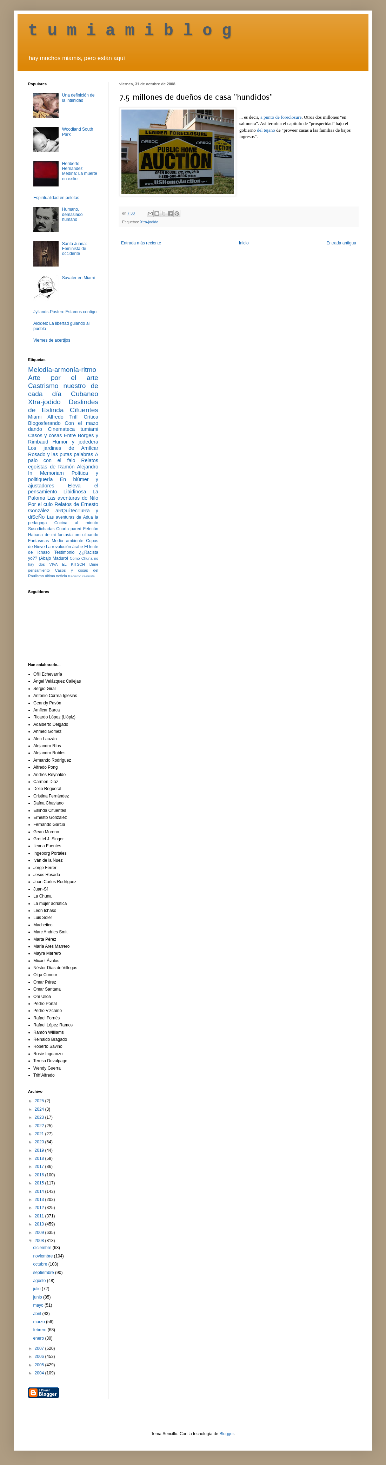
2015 (40, 1183)
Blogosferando (44, 423)
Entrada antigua (341, 243)
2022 (40, 1125)
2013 (40, 1199)
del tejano (266, 130)
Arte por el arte (63, 377)
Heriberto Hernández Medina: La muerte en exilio (79, 171)
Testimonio (64, 552)
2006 (40, 1356)
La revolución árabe (64, 546)
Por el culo (40, 504)
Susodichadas (41, 528)
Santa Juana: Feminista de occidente (74, 248)
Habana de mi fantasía (50, 534)
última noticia (56, 576)
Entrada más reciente (141, 243)
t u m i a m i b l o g (130, 31)
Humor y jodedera (75, 442)
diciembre (42, 1247)
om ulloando (86, 534)
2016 (40, 1174)
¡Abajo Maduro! (53, 558)
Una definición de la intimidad (78, 98)
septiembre (44, 1272)
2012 (40, 1207)
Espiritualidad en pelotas (56, 197)
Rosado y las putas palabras (60, 454)
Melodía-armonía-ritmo (62, 369)
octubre (40, 1264)
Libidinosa (75, 491)
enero (39, 1338)
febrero (40, 1329)
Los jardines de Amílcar (63, 448)
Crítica (91, 417)
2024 (40, 1109)
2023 (40, 1117)
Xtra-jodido (149, 222)
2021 (40, 1133)
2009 (40, 1232)
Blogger (226, 1433)
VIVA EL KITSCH (67, 564)
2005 (40, 1364)
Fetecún (90, 528)
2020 (40, 1141)
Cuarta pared (68, 528)
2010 (40, 1224)
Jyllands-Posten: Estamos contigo (64, 311)
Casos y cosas (45, 435)
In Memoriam (46, 473)
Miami (34, 417)
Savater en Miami (78, 277)
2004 (40, 1373)
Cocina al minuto (76, 522)
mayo (39, 1305)
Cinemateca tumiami (73, 429)
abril (37, 1313)
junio (38, 1297)
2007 (40, 1348)
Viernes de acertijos (51, 340)
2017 (40, 1166)
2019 (40, 1150)
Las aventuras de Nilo (72, 498)
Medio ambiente (67, 540)
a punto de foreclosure (281, 117)
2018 (40, 1158)
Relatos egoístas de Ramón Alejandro (63, 463)
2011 (40, 1216)
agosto (40, 1280)
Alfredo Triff (62, 417)
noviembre (43, 1256)
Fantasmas (38, 540)
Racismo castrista (81, 576)
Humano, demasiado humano (72, 214)
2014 (40, 1191)
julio (37, 1288)
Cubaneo (84, 394)
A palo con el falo (63, 458)
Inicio (244, 243)
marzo (39, 1321)
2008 (40, 1240)
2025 (40, 1100)
